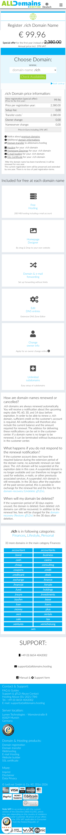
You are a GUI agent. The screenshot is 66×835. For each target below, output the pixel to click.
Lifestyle (33, 536)
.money (18, 610)
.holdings (48, 590)
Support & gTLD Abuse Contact (20, 694)
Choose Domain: (33, 60)
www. (33, 65)
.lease (48, 600)
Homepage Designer (17, 151)
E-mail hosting (14, 154)
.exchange (18, 580)
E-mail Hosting (10, 755)
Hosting (11, 148)
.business (47, 555)
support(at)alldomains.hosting (33, 667)
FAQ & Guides (10, 691)
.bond (18, 555)
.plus (48, 610)
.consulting (48, 565)
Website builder (11, 758)
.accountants (48, 550)
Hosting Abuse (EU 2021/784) (19, 697)
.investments (48, 595)
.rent (18, 615)
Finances (18, 536)
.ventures (18, 624)
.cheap (18, 565)
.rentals (48, 615)
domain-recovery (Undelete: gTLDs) (24, 491)
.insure (18, 595)
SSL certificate (10, 761)
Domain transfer (15, 143)
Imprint (6, 772)
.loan (18, 605)
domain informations (29, 140)
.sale (18, 619)
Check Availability (33, 77)
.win (33, 629)
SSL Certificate (14, 157)
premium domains (30, 137)
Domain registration (13, 745)
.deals (48, 575)
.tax (48, 619)
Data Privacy (9, 779)
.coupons (18, 570)
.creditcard (18, 575)
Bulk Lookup (58, 84)
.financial (18, 585)
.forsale (48, 585)
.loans (47, 605)
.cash (18, 560)
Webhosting (9, 752)
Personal (47, 536)
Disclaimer (8, 776)
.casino (48, 560)
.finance (47, 580)
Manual (22, 678)
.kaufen (18, 600)
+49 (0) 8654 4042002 (33, 656)
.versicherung (47, 624)
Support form (40, 678)
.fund (18, 590)
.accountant (18, 550)
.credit (47, 570)
